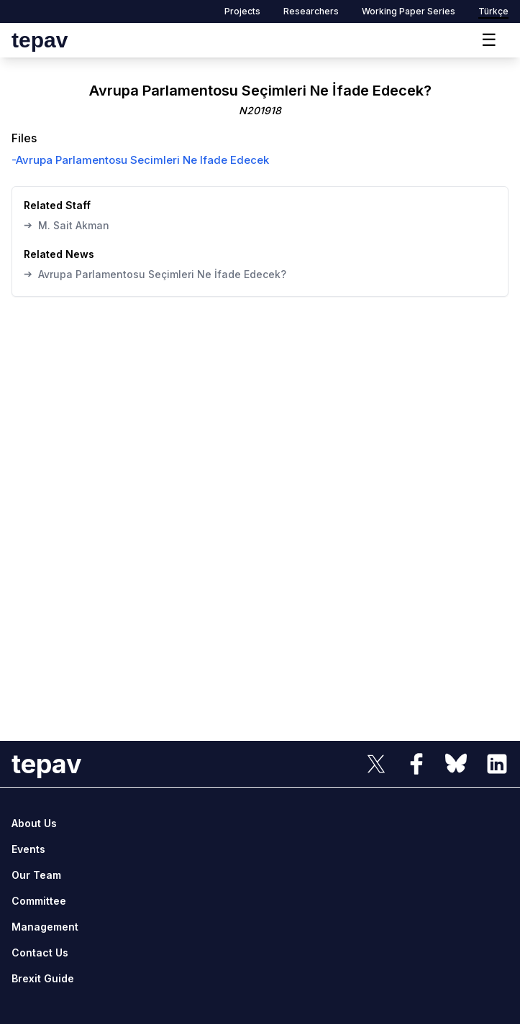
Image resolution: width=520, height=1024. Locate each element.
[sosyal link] (376, 763)
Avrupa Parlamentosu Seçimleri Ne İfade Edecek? (155, 274)
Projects (242, 11)
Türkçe (493, 11)
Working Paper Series (408, 11)
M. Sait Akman (66, 225)
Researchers (311, 11)
